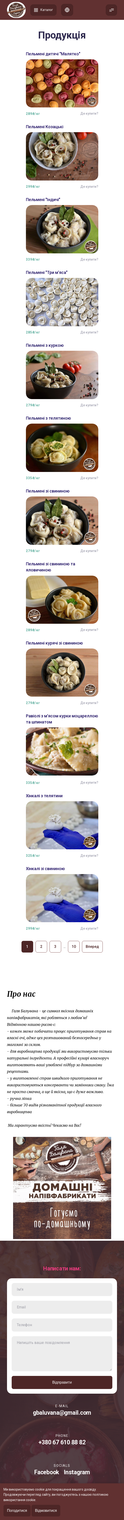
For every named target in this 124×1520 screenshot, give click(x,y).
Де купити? (89, 113)
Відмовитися (46, 1511)
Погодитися (17, 1511)
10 (74, 946)
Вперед (92, 946)
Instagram (77, 1472)
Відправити (62, 1382)
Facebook (46, 1472)
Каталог (43, 10)
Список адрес (67, 9)
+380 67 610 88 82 (62, 1442)
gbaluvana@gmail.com (62, 1412)
